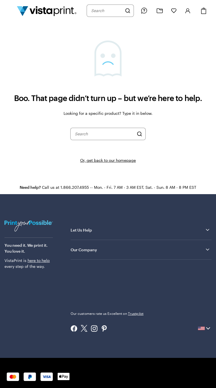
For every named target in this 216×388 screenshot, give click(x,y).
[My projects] (159, 10)
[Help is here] (144, 11)
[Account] (187, 11)
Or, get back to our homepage (108, 160)
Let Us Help (140, 230)
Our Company (140, 249)
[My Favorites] (174, 11)
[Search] (128, 11)
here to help (39, 260)
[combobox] (106, 11)
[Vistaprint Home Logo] (46, 10)
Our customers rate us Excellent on (107, 313)
